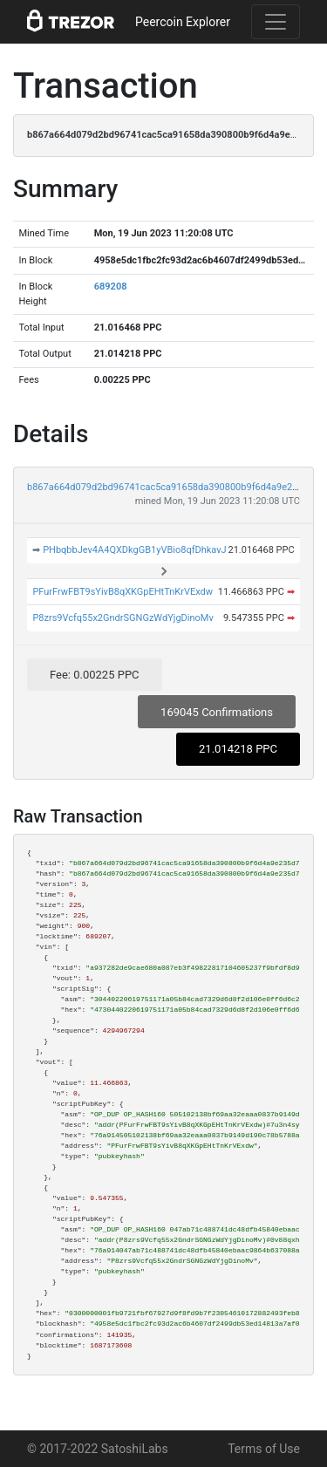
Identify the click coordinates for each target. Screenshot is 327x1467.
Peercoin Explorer (182, 22)
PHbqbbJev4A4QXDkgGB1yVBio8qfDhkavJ (135, 550)
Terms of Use (264, 1449)
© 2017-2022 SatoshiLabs (97, 1449)
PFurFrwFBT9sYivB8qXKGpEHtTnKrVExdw (122, 591)
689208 (110, 286)
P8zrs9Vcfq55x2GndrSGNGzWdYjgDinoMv (122, 618)
